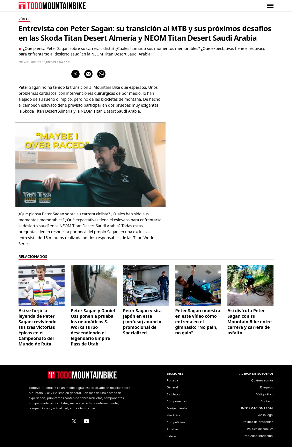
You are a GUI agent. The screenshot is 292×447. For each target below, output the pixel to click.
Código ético (264, 394)
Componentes (177, 401)
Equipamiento (177, 408)
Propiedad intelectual (258, 436)
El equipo (266, 387)
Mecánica (173, 415)
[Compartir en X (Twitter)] (75, 74)
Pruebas (172, 429)
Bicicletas (173, 394)
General (172, 387)
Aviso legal (265, 415)
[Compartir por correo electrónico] (88, 74)
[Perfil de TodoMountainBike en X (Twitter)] (74, 421)
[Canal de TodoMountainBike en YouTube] (86, 421)
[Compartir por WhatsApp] (101, 74)
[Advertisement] (242, 133)
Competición (176, 422)
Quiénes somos (262, 380)
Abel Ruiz (30, 62)
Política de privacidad (258, 422)
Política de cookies (260, 429)
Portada (172, 380)
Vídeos (171, 436)
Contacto (267, 401)
